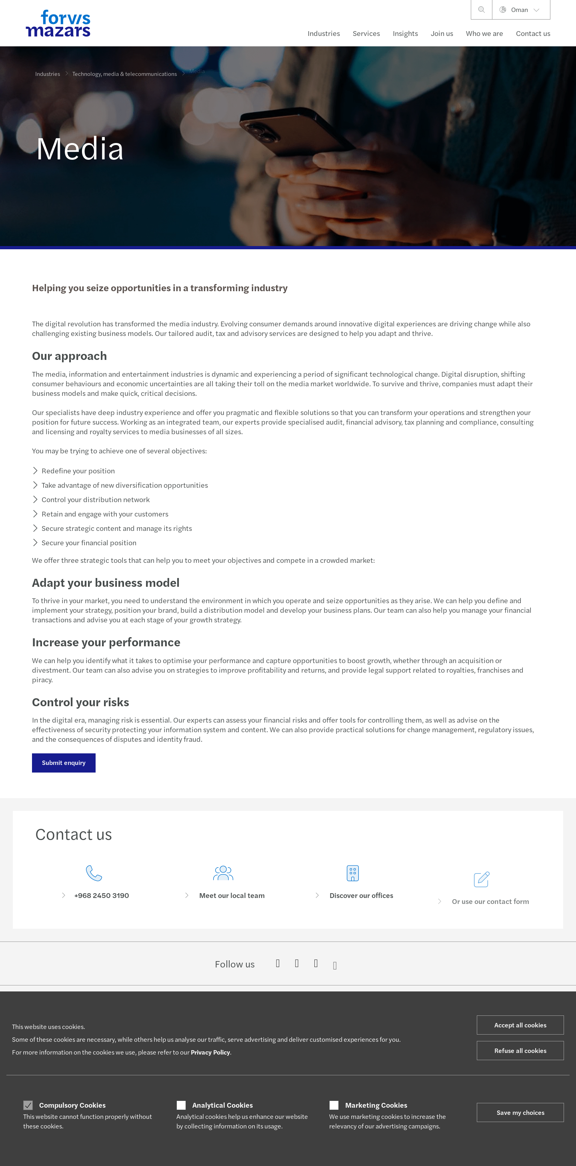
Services (366, 33)
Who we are (484, 33)
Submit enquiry (63, 762)
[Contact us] (94, 883)
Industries (324, 33)
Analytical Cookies (222, 1104)
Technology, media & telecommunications (124, 68)
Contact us (533, 33)
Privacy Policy (210, 1052)
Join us (442, 33)
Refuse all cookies (520, 1050)
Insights (405, 33)
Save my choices (520, 1112)
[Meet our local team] (223, 894)
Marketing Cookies (376, 1104)
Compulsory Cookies (72, 1104)
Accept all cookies (520, 1024)
